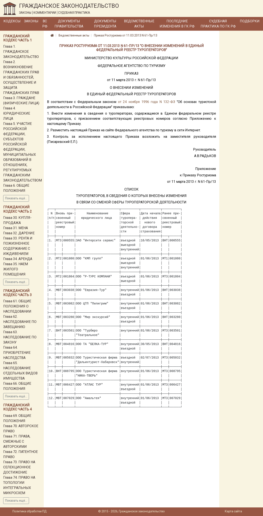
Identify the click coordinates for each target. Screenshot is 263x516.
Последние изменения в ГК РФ (177, 23)
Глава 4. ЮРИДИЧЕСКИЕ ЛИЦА (16, 113)
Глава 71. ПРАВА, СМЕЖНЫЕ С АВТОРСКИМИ (16, 441)
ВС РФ (44, 23)
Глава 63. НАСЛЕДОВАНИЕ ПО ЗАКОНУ (19, 337)
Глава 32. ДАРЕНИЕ (19, 233)
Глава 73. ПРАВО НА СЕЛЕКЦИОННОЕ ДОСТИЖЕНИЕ (19, 467)
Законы (31, 21)
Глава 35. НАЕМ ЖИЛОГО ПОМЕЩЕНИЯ (15, 269)
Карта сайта (233, 511)
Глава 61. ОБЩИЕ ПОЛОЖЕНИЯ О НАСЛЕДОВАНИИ (17, 306)
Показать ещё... (16, 198)
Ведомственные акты (139, 23)
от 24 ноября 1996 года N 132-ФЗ (146, 102)
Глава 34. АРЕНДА (17, 259)
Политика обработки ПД (29, 511)
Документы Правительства (68, 23)
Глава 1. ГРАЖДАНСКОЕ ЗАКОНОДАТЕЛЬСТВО (21, 51)
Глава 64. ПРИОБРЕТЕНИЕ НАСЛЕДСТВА (16, 352)
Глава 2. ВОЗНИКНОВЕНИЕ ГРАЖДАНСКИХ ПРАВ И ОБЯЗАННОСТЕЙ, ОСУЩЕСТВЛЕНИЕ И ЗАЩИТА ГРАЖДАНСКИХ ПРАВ (21, 77)
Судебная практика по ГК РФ (218, 23)
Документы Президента (105, 23)
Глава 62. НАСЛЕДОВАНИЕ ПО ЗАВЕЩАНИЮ (19, 322)
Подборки (250, 21)
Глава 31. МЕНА (15, 228)
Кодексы (12, 21)
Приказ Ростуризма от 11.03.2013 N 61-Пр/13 (125, 35)
